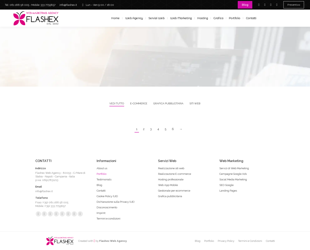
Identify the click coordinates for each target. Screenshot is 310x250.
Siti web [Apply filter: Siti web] (194, 103)
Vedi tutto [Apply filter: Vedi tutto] (116, 103)
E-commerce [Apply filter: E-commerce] (138, 103)
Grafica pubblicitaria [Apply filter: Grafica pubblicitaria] (168, 103)
